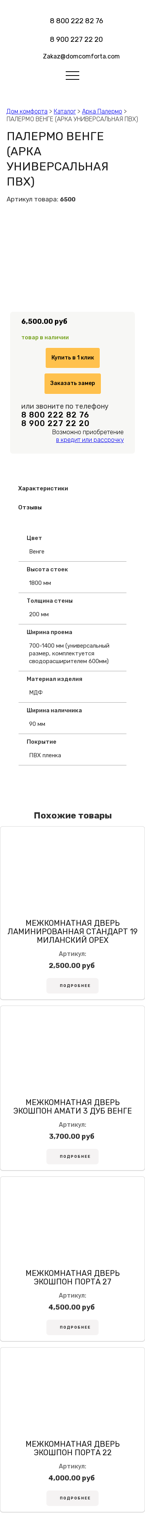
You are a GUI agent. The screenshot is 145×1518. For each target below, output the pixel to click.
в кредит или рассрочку (90, 440)
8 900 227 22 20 (76, 39)
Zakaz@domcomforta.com (81, 56)
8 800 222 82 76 (76, 21)
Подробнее (75, 985)
